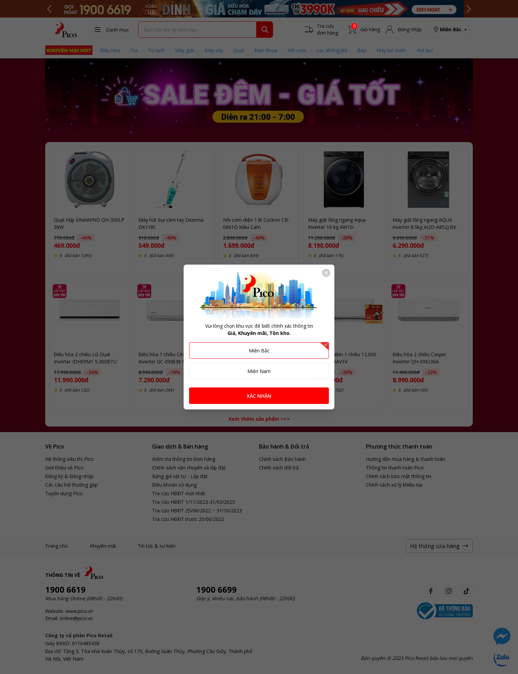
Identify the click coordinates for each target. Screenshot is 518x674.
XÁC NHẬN (259, 396)
